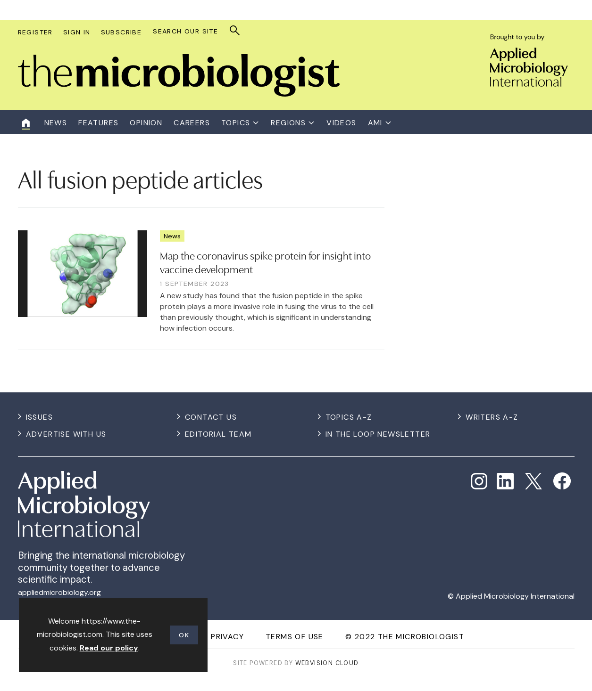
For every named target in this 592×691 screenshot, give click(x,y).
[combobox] (193, 31)
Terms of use (295, 637)
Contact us (211, 417)
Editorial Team (218, 434)
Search (235, 30)
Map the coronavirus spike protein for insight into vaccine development (265, 261)
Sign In (77, 32)
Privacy (227, 637)
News (172, 236)
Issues (39, 417)
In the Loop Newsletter (378, 434)
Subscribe (121, 32)
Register (35, 32)
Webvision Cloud (327, 663)
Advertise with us (66, 434)
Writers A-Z (492, 417)
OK (184, 635)
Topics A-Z (348, 417)
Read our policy (109, 648)
